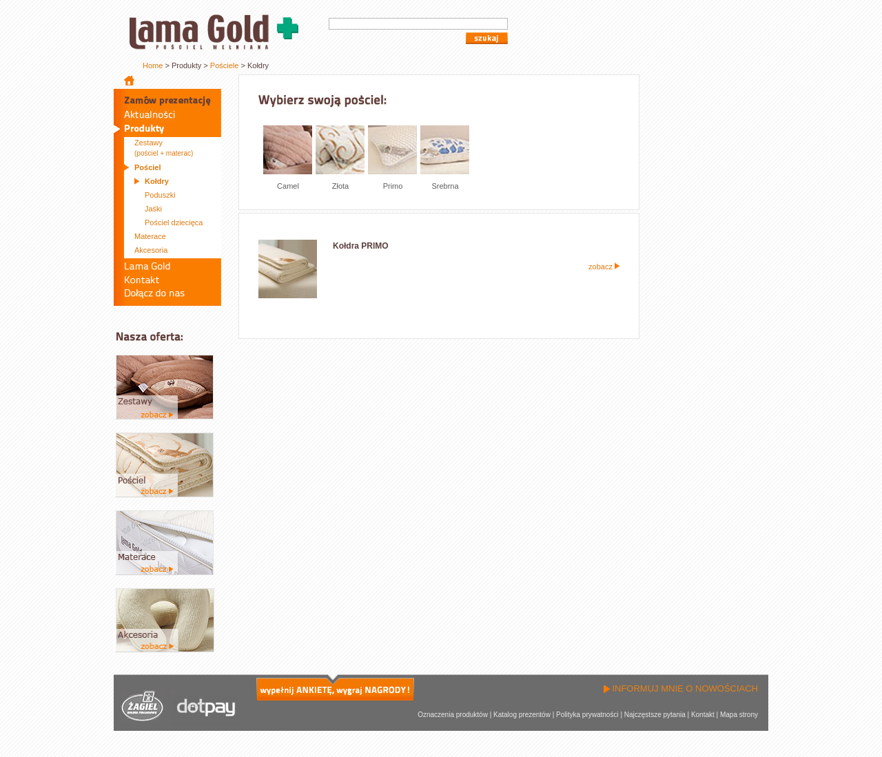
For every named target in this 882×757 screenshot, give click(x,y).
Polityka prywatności (587, 714)
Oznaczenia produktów (453, 714)
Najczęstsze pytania (655, 714)
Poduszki (160, 195)
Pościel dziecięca (174, 222)
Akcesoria (150, 250)
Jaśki (153, 209)
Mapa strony (739, 714)
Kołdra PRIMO (361, 246)
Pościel (147, 167)
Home (153, 65)
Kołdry (157, 181)
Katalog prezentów (522, 714)
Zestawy (163, 147)
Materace (150, 236)
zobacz (603, 266)
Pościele (224, 65)
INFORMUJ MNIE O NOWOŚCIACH (681, 688)
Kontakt (703, 714)
